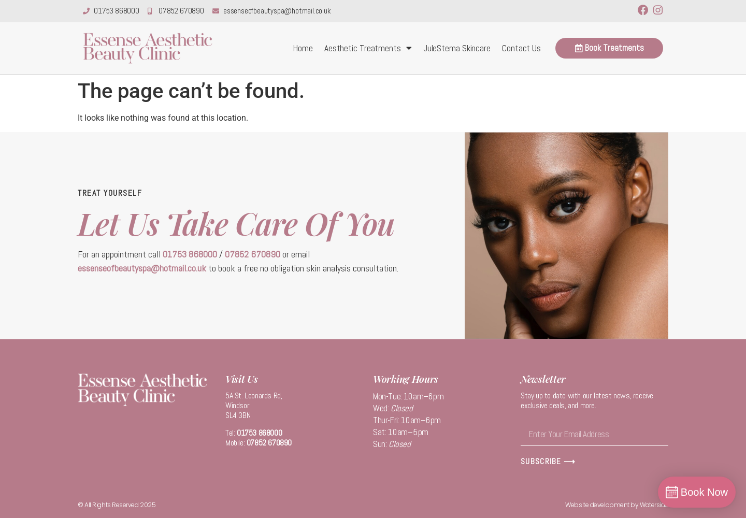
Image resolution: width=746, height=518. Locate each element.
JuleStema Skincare (457, 48)
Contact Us (521, 48)
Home (303, 48)
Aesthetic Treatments (368, 47)
